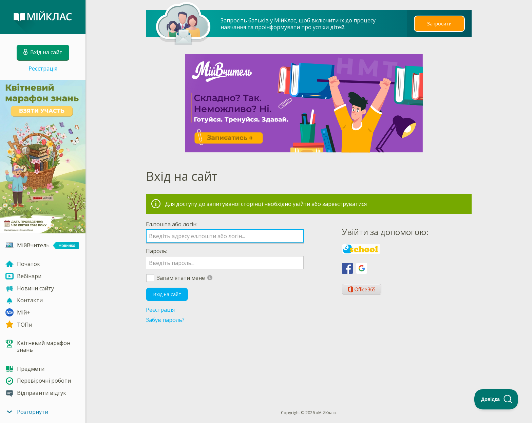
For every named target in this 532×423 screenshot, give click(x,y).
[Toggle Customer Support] (496, 399)
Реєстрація (42, 68)
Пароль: (156, 251)
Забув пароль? (165, 320)
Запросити (439, 23)
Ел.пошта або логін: (171, 224)
